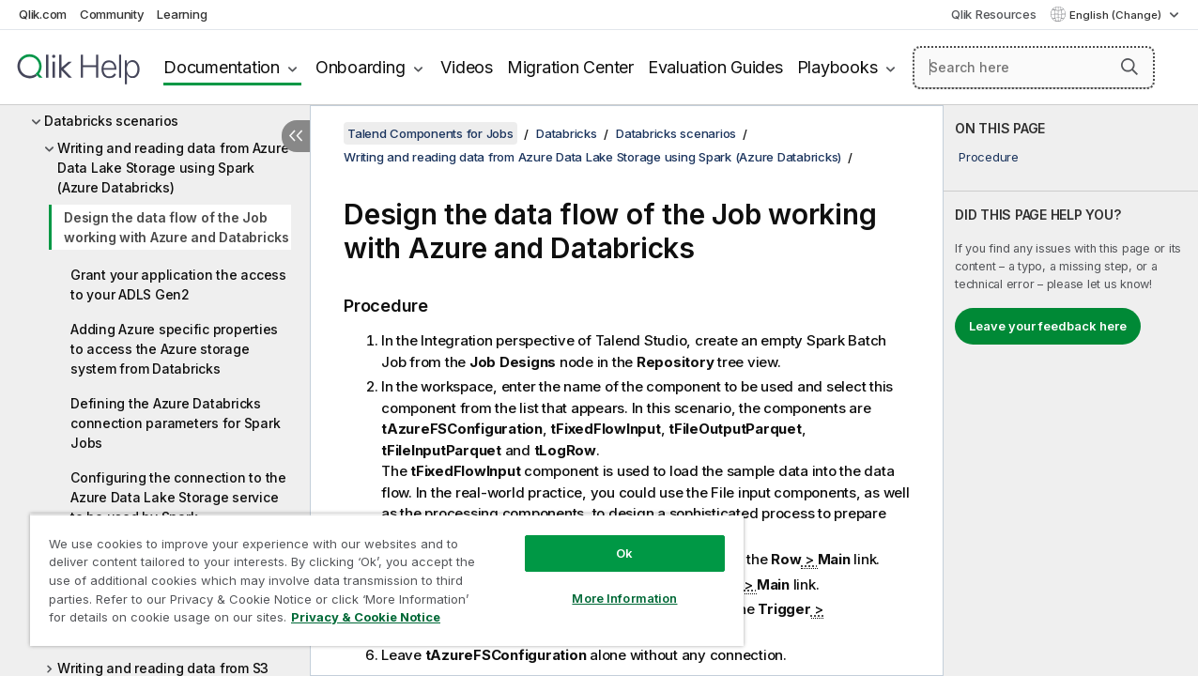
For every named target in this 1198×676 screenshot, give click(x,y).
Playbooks (837, 67)
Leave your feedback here (1048, 325)
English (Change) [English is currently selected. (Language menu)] (1116, 15)
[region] (377, 572)
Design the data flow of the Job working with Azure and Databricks (176, 227)
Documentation (221, 67)
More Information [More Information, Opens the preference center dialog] (609, 584)
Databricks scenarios (111, 121)
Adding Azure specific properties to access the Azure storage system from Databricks (174, 348)
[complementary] (1071, 390)
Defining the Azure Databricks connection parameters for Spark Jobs (175, 423)
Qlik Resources (994, 14)
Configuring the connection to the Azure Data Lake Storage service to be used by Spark (178, 497)
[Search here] (1033, 67)
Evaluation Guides (715, 67)
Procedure (989, 156)
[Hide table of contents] (296, 136)
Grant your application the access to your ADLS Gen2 (178, 284)
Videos (466, 67)
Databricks (566, 133)
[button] (1129, 66)
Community (112, 14)
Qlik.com (43, 14)
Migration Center (570, 67)
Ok (608, 538)
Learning (182, 14)
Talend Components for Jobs (430, 133)
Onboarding (360, 67)
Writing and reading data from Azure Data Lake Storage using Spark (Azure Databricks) (172, 167)
